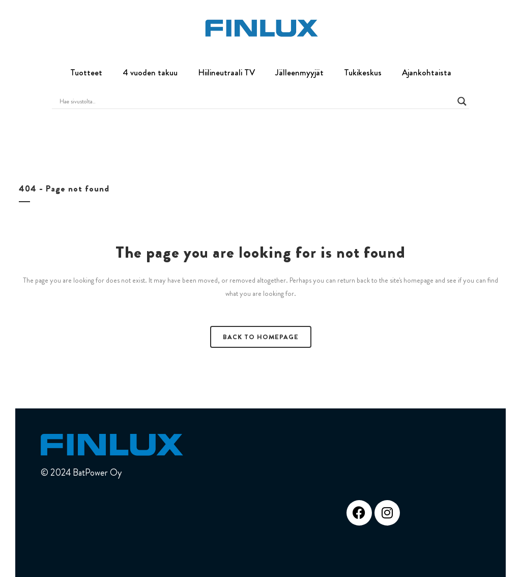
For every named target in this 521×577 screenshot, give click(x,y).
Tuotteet (86, 72)
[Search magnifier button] (462, 101)
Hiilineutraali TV (226, 72)
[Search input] (256, 101)
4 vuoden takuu (150, 72)
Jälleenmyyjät (299, 72)
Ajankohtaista (426, 72)
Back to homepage (261, 337)
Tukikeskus (363, 72)
